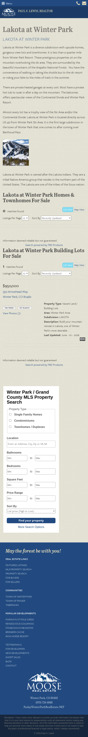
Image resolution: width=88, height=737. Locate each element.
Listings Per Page (12, 218)
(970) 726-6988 (44, 702)
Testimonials (14, 644)
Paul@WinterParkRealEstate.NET (44, 707)
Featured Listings (16, 565)
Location (12, 438)
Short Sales (13, 657)
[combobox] (31, 444)
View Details (9, 307)
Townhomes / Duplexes (29, 426)
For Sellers (13, 582)
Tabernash (12, 605)
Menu (7, 3)
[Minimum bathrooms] (17, 458)
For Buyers (12, 577)
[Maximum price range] (45, 498)
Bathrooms (14, 452)
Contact (11, 665)
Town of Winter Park (19, 596)
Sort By (36, 218)
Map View (79, 209)
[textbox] (32, 444)
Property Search (16, 573)
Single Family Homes (28, 414)
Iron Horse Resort (17, 636)
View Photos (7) (12, 313)
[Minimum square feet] (17, 485)
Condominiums (24, 420)
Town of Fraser (15, 601)
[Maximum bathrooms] (45, 458)
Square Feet (15, 479)
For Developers (15, 649)
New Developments (17, 653)
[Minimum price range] (17, 498)
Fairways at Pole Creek (20, 619)
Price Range (15, 492)
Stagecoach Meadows (19, 628)
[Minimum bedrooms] (17, 472)
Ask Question (24, 307)
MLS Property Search (18, 569)
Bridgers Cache (15, 632)
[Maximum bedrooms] (45, 472)
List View (67, 209)
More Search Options (31, 527)
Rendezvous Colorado (20, 623)
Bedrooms (14, 466)
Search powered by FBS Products (44, 245)
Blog (8, 661)
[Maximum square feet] (45, 485)
